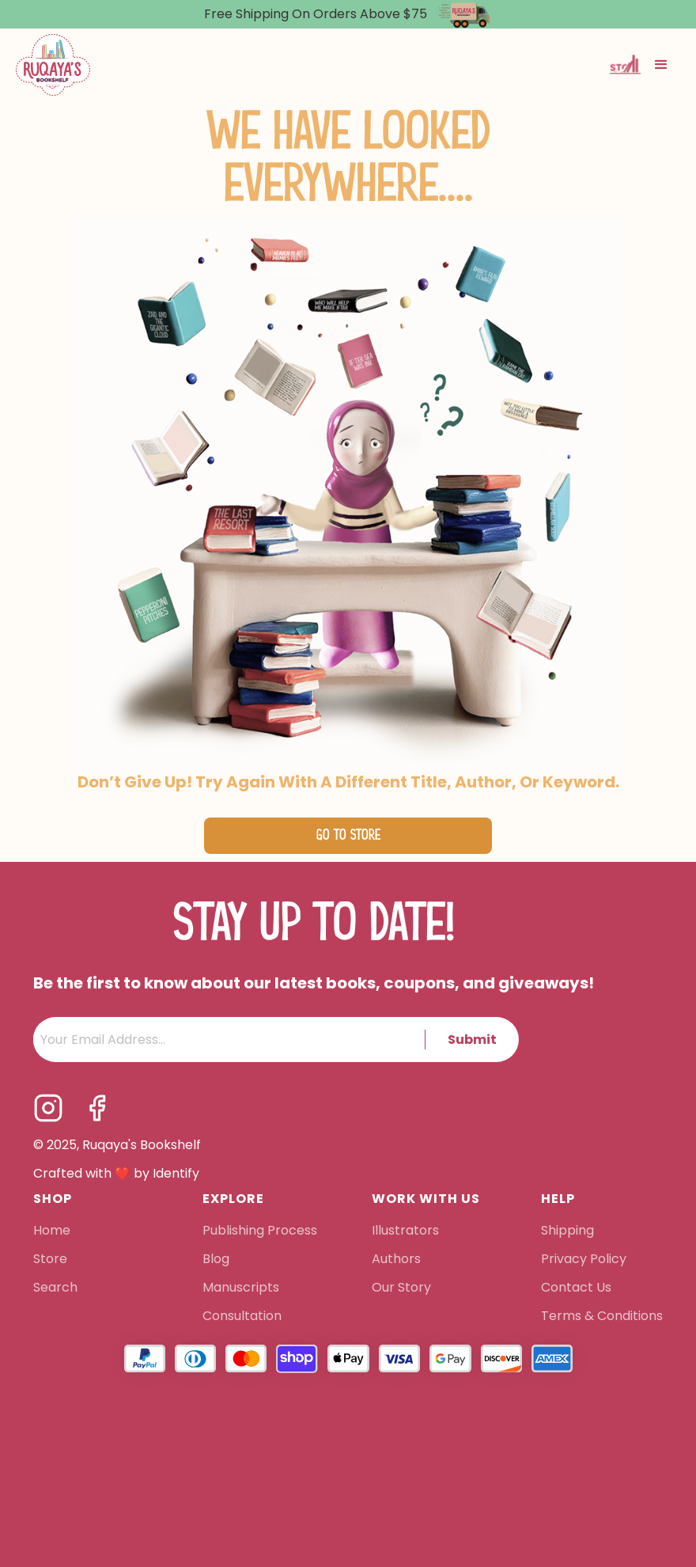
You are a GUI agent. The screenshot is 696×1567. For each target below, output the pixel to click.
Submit (472, 1039)
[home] (53, 65)
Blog (215, 1260)
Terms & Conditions (602, 1317)
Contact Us (576, 1288)
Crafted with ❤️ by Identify (116, 1173)
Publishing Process (259, 1231)
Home (51, 1231)
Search (55, 1288)
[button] (661, 65)
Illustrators (405, 1231)
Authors (396, 1260)
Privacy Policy (585, 1260)
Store (50, 1260)
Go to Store (348, 835)
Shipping (567, 1231)
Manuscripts (240, 1288)
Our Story (401, 1288)
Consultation (242, 1317)
